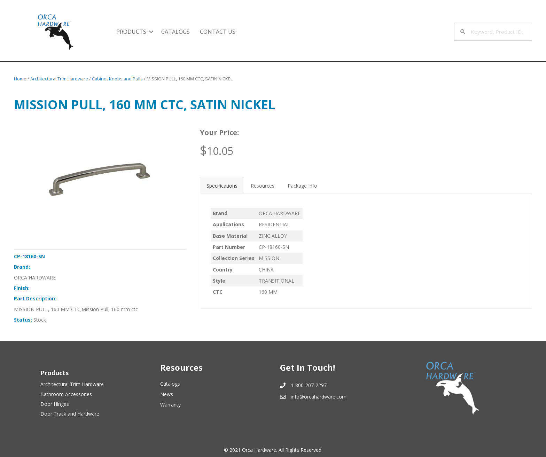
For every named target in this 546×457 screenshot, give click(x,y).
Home (20, 79)
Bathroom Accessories (66, 394)
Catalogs (175, 32)
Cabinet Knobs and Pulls (117, 79)
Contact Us (217, 32)
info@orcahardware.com (318, 396)
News (166, 394)
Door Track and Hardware (69, 413)
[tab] (222, 185)
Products (131, 32)
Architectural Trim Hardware (59, 79)
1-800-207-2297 (309, 385)
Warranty (170, 404)
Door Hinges (54, 404)
